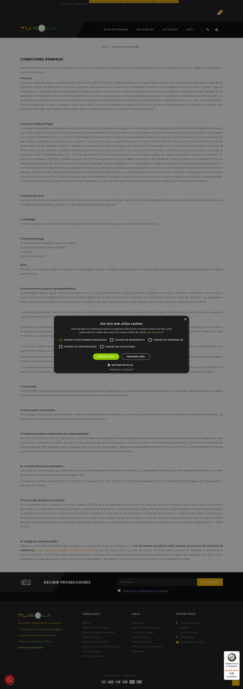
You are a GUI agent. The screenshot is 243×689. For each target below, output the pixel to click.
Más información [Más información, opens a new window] (155, 332)
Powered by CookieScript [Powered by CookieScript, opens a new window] (121, 369)
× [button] (185, 319)
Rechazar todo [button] (136, 356)
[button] (121, 365)
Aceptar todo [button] (106, 356)
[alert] (121, 344)
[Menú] (238, 653)
